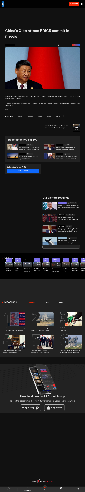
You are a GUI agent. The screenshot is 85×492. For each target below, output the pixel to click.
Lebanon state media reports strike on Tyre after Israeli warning (41, 329)
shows (61, 489)
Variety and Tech (63, 238)
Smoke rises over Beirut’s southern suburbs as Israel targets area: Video (75, 269)
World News (22, 144)
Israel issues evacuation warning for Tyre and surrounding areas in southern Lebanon (14, 329)
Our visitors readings (55, 197)
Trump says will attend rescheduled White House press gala (68, 218)
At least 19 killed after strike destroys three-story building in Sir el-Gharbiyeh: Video (37, 270)
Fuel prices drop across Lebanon (68, 329)
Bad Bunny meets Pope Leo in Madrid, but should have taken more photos (29, 149)
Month (60, 302)
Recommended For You (22, 139)
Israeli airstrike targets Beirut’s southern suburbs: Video (46, 269)
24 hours (32, 302)
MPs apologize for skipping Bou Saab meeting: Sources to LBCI (68, 206)
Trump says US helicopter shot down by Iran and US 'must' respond (66, 149)
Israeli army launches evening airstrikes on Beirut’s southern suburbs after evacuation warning (66, 270)
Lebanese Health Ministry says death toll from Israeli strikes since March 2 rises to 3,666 (70, 351)
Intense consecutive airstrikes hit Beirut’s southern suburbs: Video (56, 270)
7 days (46, 302)
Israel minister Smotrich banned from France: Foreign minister (66, 157)
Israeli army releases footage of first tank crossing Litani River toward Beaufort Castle (18, 269)
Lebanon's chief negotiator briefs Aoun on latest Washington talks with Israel (12, 351)
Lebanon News (62, 202)
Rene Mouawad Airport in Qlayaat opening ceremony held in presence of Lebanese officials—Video (9, 269)
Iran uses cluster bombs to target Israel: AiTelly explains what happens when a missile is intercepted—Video (28, 270)
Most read (10, 302)
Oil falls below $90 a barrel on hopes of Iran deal (28, 157)
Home (9, 489)
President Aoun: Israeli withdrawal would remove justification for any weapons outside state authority (41, 351)
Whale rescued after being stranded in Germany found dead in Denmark (67, 242)
